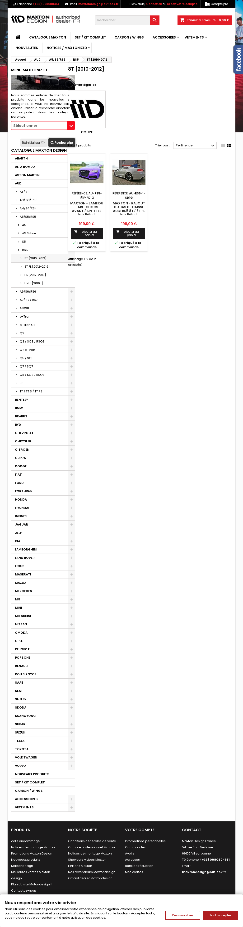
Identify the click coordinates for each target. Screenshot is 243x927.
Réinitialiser (34, 142)
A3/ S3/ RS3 (28, 200)
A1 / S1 (24, 191)
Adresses (132, 859)
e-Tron (25, 316)
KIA (17, 541)
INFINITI (21, 516)
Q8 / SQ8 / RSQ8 (32, 374)
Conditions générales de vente (92, 841)
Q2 (22, 333)
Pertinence (195, 146)
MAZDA (20, 582)
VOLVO (20, 765)
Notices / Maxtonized (67, 47)
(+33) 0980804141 (47, 4)
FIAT (18, 474)
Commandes (135, 847)
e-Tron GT (27, 325)
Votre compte (139, 830)
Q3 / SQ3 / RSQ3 (32, 341)
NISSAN (21, 624)
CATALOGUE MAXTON (47, 37)
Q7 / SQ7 (26, 366)
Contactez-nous (24, 890)
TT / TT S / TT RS (31, 391)
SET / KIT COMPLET (90, 37)
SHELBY (20, 699)
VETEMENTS (194, 37)
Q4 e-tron (27, 350)
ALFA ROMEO (25, 166)
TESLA (19, 741)
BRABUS (21, 416)
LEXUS (19, 566)
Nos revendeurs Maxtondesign (91, 872)
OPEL (19, 641)
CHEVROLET (24, 433)
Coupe (87, 132)
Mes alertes (134, 872)
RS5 (25, 250)
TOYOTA (21, 749)
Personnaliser (182, 915)
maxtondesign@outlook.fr (98, 4)
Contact (191, 830)
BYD (18, 424)
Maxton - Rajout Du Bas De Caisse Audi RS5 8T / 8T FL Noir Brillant (129, 209)
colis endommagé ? (26, 841)
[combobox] (43, 125)
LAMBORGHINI (26, 549)
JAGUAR (21, 524)
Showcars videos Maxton (87, 859)
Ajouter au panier (85, 233)
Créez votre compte (182, 4)
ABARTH (21, 158)
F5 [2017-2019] (35, 275)
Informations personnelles (145, 841)
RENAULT (22, 666)
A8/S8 (24, 308)
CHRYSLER (23, 441)
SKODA (20, 707)
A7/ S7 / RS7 (28, 300)
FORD (19, 483)
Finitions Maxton (80, 866)
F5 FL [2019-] (33, 283)
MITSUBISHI (24, 616)
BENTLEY (21, 399)
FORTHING (23, 491)
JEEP (18, 533)
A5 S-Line (29, 233)
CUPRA (20, 458)
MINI (18, 607)
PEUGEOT (22, 649)
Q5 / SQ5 (26, 358)
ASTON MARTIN (27, 175)
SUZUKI (20, 732)
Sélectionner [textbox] (25, 125)
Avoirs (130, 853)
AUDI (19, 183)
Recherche (62, 142)
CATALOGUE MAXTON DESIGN (39, 150)
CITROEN (22, 449)
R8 (21, 383)
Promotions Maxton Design (31, 853)
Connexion (154, 4)
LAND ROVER (25, 557)
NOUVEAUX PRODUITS (32, 774)
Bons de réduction (139, 866)
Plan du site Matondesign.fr (32, 884)
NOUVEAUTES (27, 47)
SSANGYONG (25, 716)
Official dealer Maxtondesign (90, 878)
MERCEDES (23, 591)
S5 (24, 241)
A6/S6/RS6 (28, 291)
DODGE (21, 466)
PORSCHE (22, 657)
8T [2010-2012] (35, 258)
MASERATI (23, 574)
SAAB (19, 682)
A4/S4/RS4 (28, 208)
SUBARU (21, 724)
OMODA (21, 632)
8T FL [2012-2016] (37, 266)
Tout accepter (220, 915)
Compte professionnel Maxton (91, 847)
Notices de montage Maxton (33, 847)
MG (17, 599)
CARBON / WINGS (129, 37)
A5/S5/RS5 (28, 216)
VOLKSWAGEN (26, 757)
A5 (24, 225)
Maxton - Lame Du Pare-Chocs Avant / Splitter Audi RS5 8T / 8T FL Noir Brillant (86, 211)
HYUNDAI (22, 508)
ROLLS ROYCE (25, 674)
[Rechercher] (127, 20)
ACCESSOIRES (164, 37)
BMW (19, 408)
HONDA (21, 499)
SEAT (19, 691)
